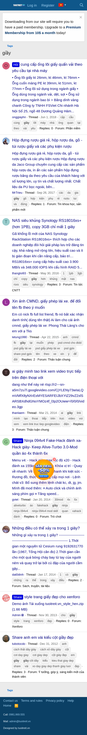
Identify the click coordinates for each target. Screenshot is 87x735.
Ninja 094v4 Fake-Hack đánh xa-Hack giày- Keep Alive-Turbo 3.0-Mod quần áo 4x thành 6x (47, 446)
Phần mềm (73, 128)
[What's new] (72, 5)
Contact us (10, 700)
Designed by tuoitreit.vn (16, 728)
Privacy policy (55, 700)
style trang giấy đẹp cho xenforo (46, 597)
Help (71, 700)
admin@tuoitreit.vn (20, 721)
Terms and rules (31, 700)
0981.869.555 (17, 714)
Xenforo (17, 626)
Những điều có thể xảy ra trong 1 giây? (46, 528)
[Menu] (6, 5)
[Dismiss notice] (80, 17)
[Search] (81, 5)
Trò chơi (55, 516)
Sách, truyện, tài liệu (36, 586)
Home (7, 705)
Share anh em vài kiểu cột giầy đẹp (43, 637)
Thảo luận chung (59, 359)
